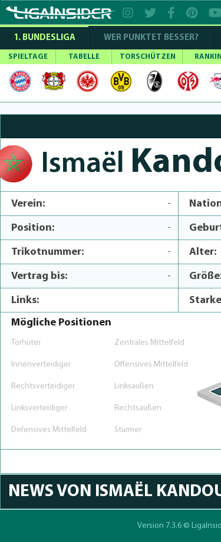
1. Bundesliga (44, 38)
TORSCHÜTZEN (148, 57)
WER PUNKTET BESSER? (151, 38)
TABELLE (84, 57)
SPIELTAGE (28, 57)
